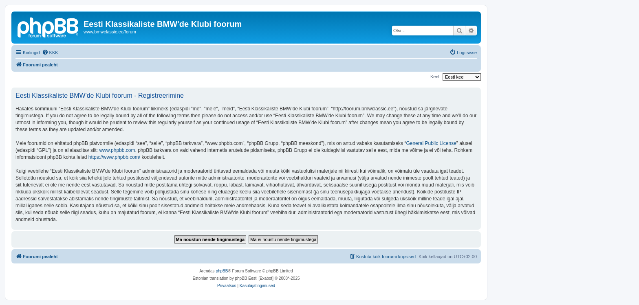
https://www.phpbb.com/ (114, 157)
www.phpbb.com (117, 150)
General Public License (431, 143)
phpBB (222, 271)
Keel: (435, 76)
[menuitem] (50, 52)
